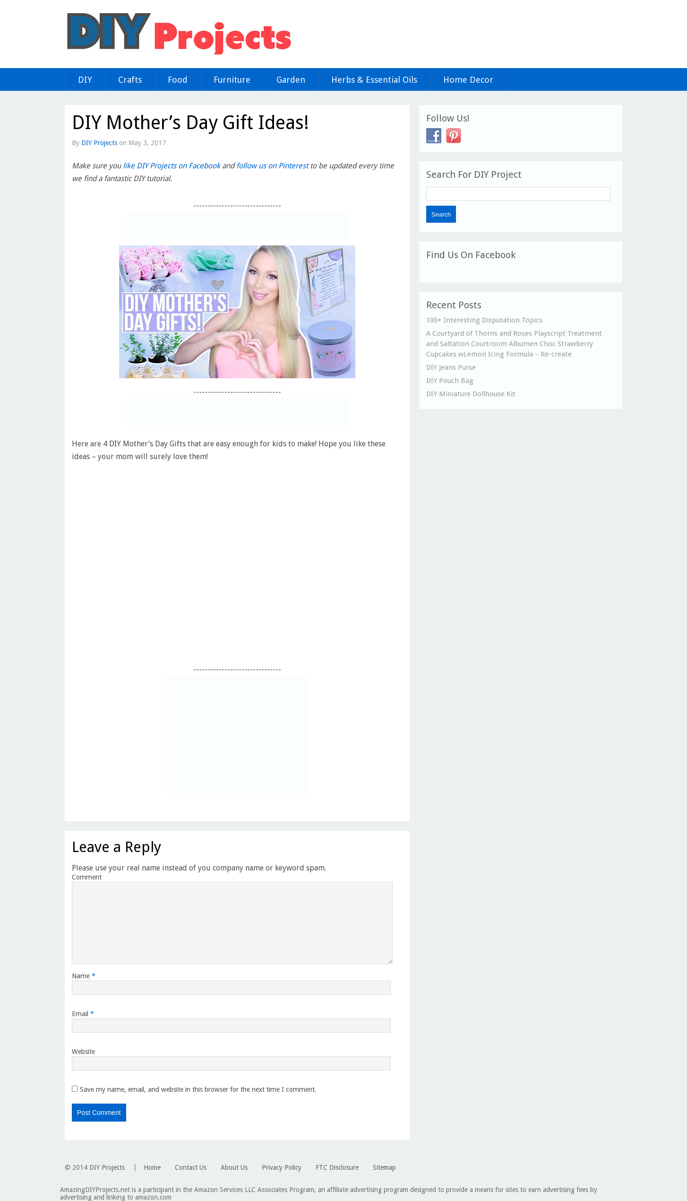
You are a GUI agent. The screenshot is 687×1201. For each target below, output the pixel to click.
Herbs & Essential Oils (374, 80)
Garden (290, 80)
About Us (234, 1167)
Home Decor (468, 80)
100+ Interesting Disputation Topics (484, 320)
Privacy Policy (281, 1167)
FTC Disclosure (337, 1167)
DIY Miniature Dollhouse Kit (470, 394)
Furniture (232, 80)
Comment (87, 877)
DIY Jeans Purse (451, 367)
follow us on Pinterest (272, 165)
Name (83, 976)
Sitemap (384, 1167)
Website (83, 1051)
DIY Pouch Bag (449, 380)
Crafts (130, 80)
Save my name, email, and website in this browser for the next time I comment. (198, 1089)
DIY (85, 80)
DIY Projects (99, 143)
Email (83, 1014)
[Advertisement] (237, 226)
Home (152, 1167)
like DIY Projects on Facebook (171, 165)
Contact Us (190, 1167)
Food (178, 80)
